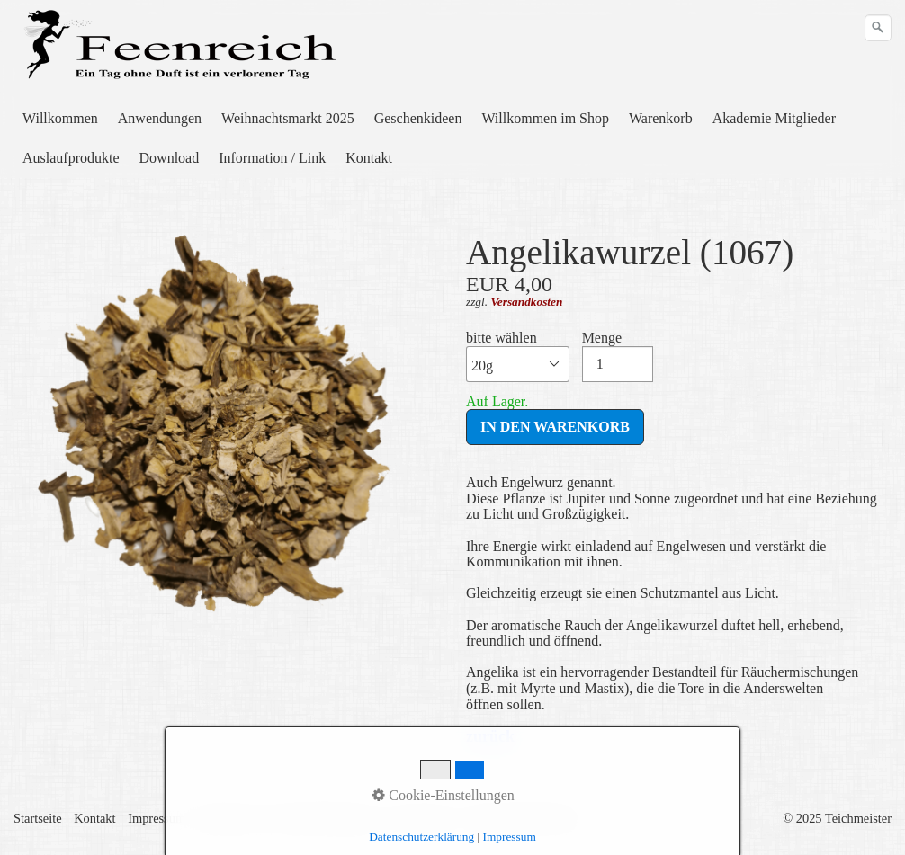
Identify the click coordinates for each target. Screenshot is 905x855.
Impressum (156, 818)
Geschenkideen (418, 118)
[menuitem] (61, 118)
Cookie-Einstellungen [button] (443, 795)
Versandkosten (526, 301)
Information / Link (272, 157)
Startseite (37, 818)
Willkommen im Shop (545, 118)
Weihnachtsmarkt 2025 (287, 118)
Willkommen (60, 118)
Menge (617, 356)
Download (169, 157)
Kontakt (368, 157)
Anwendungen (160, 118)
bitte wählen (517, 356)
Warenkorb (661, 118)
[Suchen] (878, 27)
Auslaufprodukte (71, 157)
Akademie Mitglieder (774, 118)
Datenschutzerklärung (421, 836)
